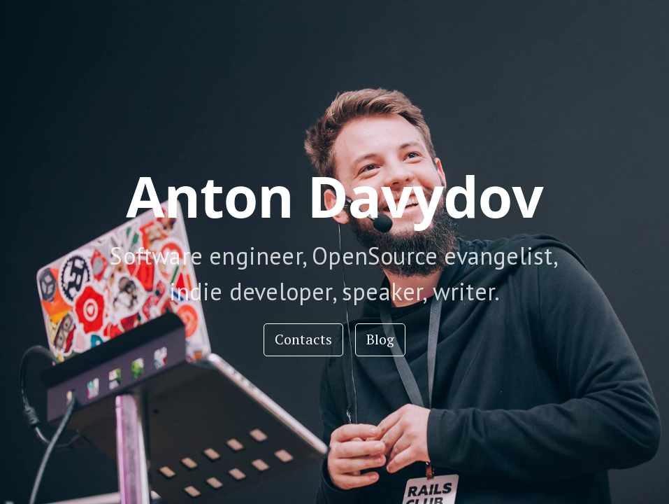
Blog (380, 339)
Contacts (303, 339)
